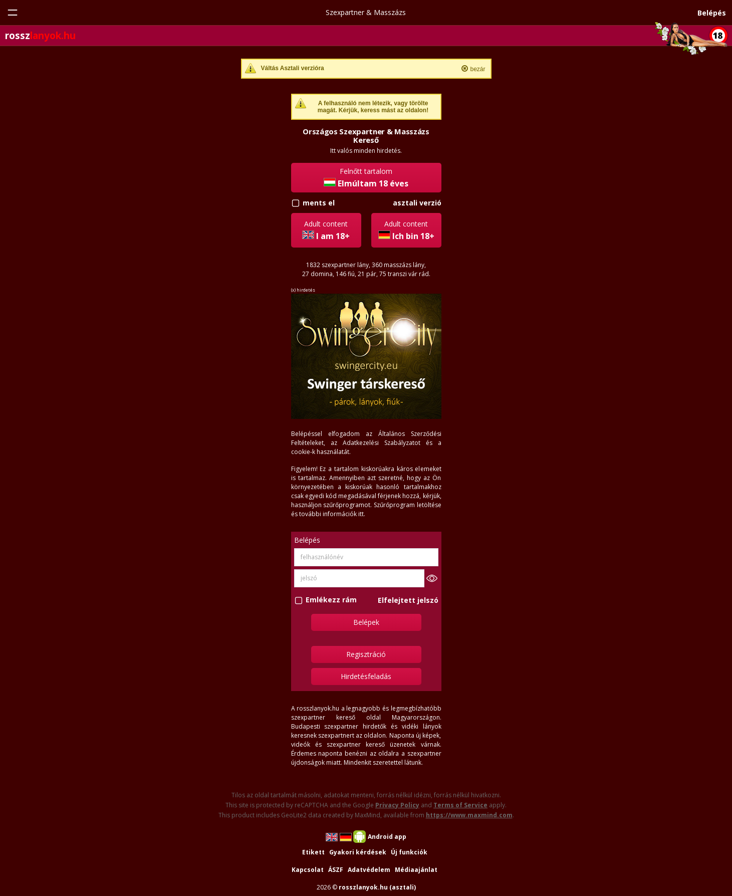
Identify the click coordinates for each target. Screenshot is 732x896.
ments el (319, 202)
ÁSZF (335, 869)
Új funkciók (409, 852)
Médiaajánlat (416, 869)
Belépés (711, 13)
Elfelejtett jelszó (408, 600)
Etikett (313, 852)
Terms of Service (460, 805)
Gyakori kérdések (357, 852)
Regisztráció (366, 654)
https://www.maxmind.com (469, 815)
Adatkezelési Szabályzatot (381, 442)
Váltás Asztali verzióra (292, 68)
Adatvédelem (369, 869)
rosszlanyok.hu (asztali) (377, 887)
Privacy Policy (397, 805)
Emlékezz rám (331, 600)
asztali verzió (417, 202)
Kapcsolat (308, 869)
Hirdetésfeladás (366, 676)
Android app (387, 836)
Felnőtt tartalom (366, 177)
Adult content (326, 230)
